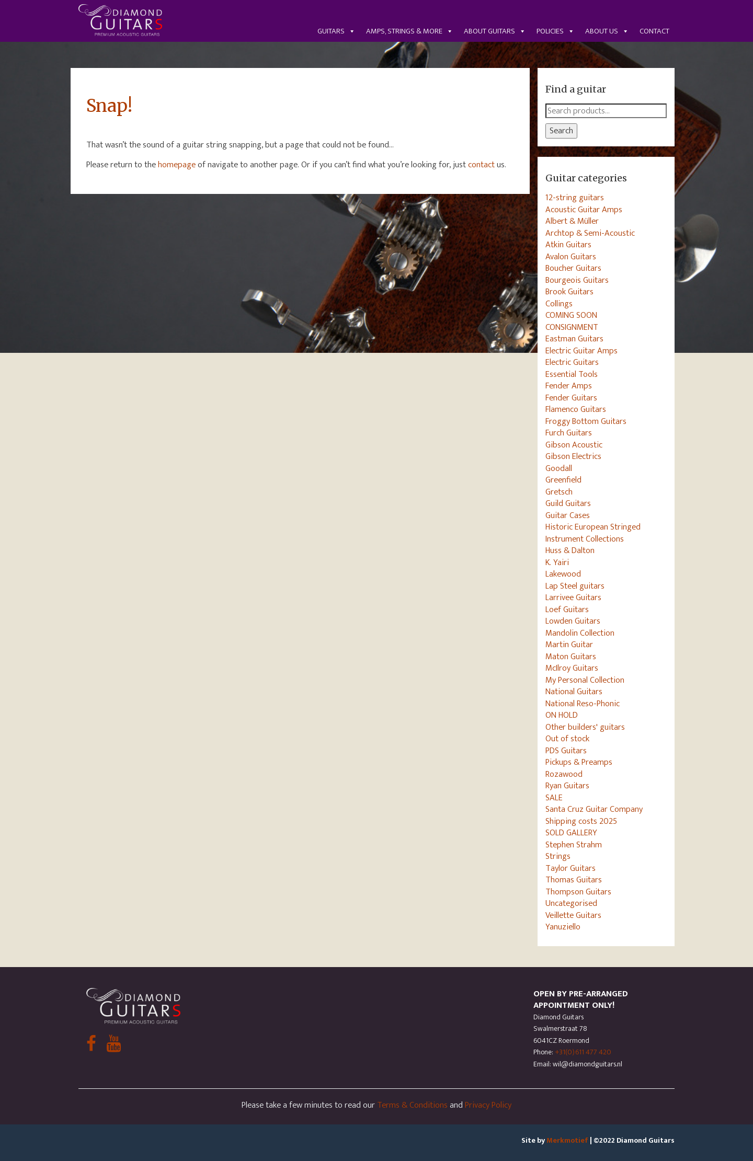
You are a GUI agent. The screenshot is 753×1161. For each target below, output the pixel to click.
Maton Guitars (570, 656)
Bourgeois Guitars (577, 280)
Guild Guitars (568, 503)
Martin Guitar (569, 644)
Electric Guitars (572, 362)
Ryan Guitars (567, 785)
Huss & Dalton (570, 550)
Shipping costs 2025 (581, 821)
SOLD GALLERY (571, 832)
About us (607, 31)
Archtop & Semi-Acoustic (590, 233)
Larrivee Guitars (573, 597)
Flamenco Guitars (575, 409)
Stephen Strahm (573, 844)
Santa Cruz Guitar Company (594, 809)
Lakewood (563, 574)
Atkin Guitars (568, 244)
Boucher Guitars (573, 268)
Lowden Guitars (572, 621)
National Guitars (573, 691)
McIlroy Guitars (571, 668)
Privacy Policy (488, 1105)
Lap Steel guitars (574, 586)
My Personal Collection (584, 680)
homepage (177, 164)
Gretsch (559, 492)
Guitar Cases (567, 515)
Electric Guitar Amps (581, 350)
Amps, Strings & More (409, 31)
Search (561, 130)
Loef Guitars (567, 609)
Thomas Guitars (573, 879)
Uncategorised (571, 903)
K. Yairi (557, 562)
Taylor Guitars (570, 868)
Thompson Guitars (578, 891)
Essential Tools (571, 374)
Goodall (558, 468)
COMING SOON (571, 315)
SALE (554, 797)
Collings (559, 303)
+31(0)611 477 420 (583, 1052)
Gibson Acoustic (573, 445)
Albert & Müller (572, 221)
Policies (556, 31)
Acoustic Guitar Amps (583, 209)
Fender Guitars (571, 397)
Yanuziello (562, 926)
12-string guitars (574, 197)
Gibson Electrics (573, 456)
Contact (654, 31)
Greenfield (563, 480)
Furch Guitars (568, 433)
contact (481, 164)
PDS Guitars (566, 750)
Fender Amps (568, 385)
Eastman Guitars (574, 338)
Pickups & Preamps (578, 762)
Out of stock (567, 738)
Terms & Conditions (412, 1105)
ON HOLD (561, 715)
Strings (558, 856)
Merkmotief (567, 1140)
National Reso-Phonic (582, 703)
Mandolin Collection (579, 633)
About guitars (495, 31)
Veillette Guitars (573, 915)
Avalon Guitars (570, 256)
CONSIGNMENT (571, 327)
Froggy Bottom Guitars (585, 421)
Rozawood (564, 774)
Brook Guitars (569, 291)
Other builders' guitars (585, 727)
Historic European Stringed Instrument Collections (593, 533)
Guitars (336, 31)
